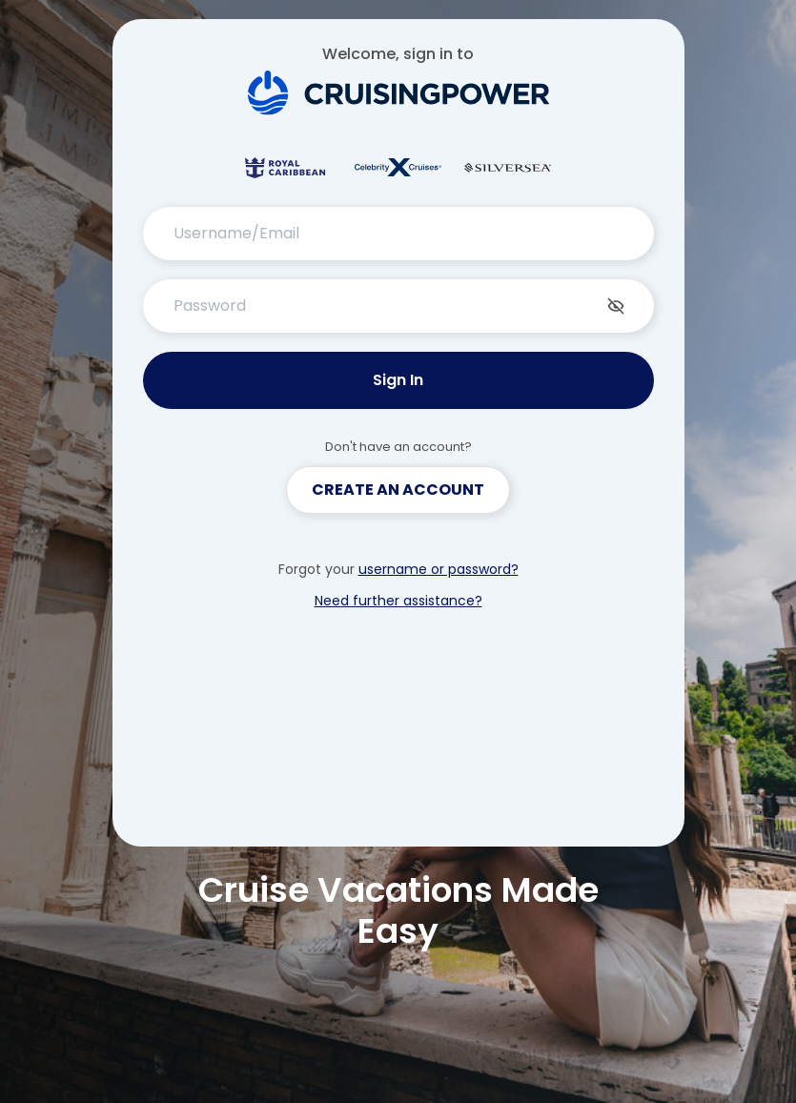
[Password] (398, 306)
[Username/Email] (398, 233)
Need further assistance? (398, 600)
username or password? (438, 569)
